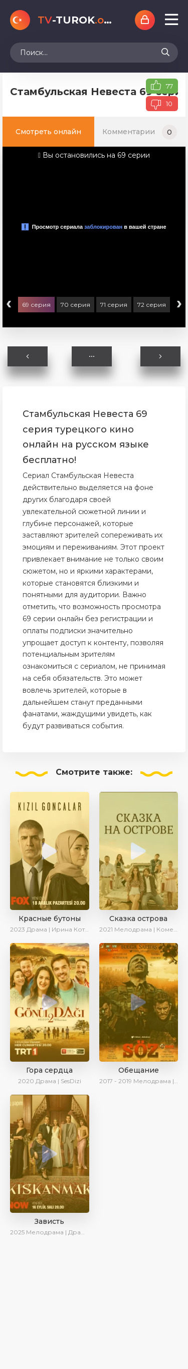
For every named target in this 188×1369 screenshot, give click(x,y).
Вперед (160, 356)
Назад (28, 356)
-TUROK (76, 20)
